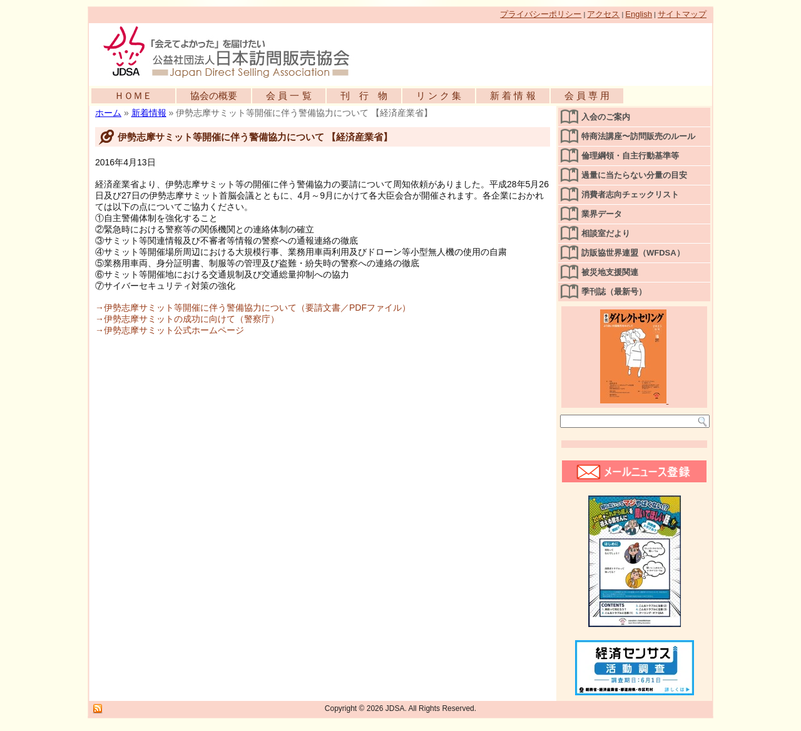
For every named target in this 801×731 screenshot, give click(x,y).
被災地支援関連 (609, 272)
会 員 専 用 (587, 95)
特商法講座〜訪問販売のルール (638, 136)
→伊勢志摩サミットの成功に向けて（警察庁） (187, 319)
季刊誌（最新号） (613, 291)
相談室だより (605, 233)
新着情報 (148, 113)
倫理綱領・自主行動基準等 (630, 155)
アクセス (603, 14)
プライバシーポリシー (540, 14)
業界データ (601, 214)
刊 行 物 (363, 95)
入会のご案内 (605, 117)
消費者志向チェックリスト (630, 194)
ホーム (108, 113)
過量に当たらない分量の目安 (634, 175)
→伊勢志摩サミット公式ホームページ (169, 330)
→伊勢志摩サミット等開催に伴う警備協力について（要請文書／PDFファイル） (253, 308)
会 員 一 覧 (289, 95)
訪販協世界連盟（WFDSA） (633, 252)
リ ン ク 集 (439, 95)
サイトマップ (682, 14)
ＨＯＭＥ (133, 95)
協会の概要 (213, 95)
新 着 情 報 (513, 95)
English (638, 14)
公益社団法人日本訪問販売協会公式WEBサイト (233, 51)
